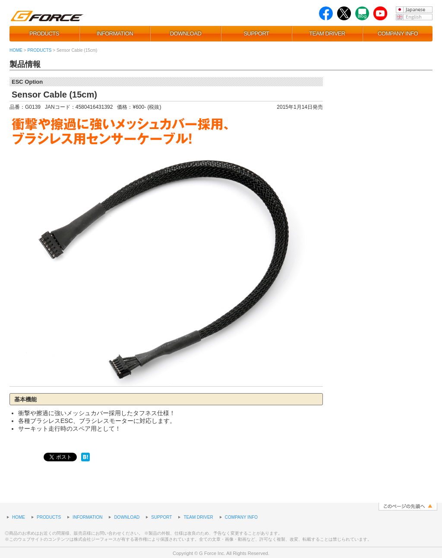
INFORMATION (115, 33)
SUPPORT (256, 33)
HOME (15, 50)
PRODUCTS (44, 33)
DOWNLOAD (186, 33)
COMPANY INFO (398, 33)
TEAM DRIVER (327, 33)
